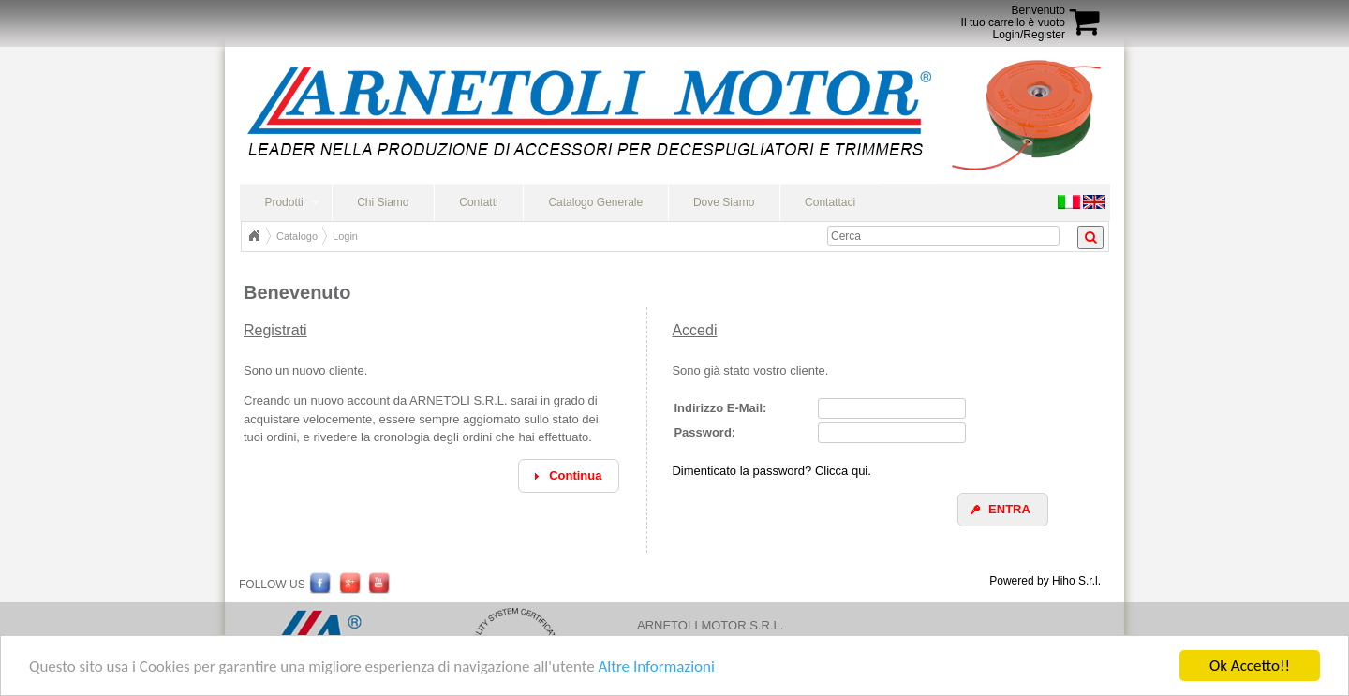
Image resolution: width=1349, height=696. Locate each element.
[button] (569, 476)
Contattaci (830, 202)
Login (345, 236)
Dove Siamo (723, 202)
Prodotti (283, 202)
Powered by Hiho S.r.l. (1045, 580)
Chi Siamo (382, 202)
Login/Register (1029, 34)
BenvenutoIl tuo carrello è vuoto (1013, 16)
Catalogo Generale (595, 202)
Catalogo (297, 236)
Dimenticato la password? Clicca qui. (771, 471)
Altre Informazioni (656, 666)
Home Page (253, 236)
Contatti (478, 202)
